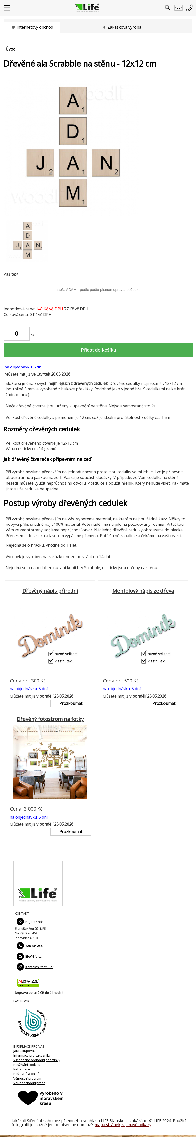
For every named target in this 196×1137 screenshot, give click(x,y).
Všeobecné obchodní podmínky (36, 1060)
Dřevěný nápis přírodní (50, 590)
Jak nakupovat (24, 1051)
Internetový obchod (32, 27)
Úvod (10, 49)
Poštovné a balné (26, 1073)
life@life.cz (33, 956)
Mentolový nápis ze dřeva (143, 590)
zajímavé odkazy (136, 1124)
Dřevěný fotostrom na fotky (50, 719)
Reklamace (21, 1069)
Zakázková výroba (121, 27)
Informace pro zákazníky (32, 1055)
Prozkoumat (70, 703)
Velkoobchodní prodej (29, 1083)
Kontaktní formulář (39, 967)
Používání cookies (26, 1064)
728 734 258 (33, 946)
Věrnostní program (27, 1078)
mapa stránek (107, 1124)
